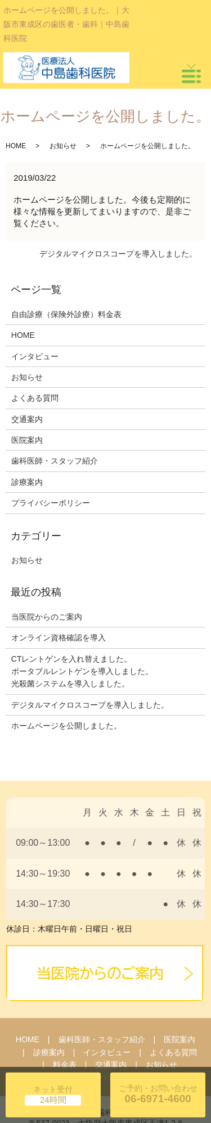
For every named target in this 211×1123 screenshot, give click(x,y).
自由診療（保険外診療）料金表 (66, 314)
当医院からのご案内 (46, 616)
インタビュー (35, 356)
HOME (16, 146)
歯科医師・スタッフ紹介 (54, 460)
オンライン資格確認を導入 (58, 637)
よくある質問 (35, 397)
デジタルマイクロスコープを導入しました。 (118, 253)
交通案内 (27, 419)
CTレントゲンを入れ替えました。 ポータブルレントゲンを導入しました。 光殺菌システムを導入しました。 (82, 671)
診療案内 (27, 482)
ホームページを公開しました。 (66, 725)
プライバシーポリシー (50, 502)
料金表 (65, 1064)
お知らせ (63, 146)
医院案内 (27, 440)
